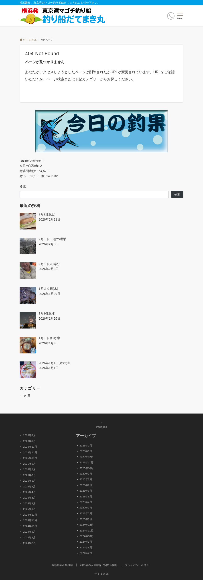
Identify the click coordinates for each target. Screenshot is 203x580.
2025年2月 (29, 503)
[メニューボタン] (180, 16)
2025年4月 (29, 492)
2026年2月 (29, 435)
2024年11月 (30, 520)
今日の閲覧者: (30, 166)
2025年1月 (29, 508)
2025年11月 (30, 452)
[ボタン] (171, 16)
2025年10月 (30, 457)
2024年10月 (30, 526)
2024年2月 (29, 542)
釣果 (27, 395)
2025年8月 (29, 469)
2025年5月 (29, 486)
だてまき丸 (101, 573)
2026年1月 (29, 441)
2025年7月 (29, 475)
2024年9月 (29, 531)
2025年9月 (29, 463)
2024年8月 (29, 537)
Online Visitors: (31, 161)
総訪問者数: (28, 171)
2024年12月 (30, 514)
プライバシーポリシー (138, 565)
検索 (23, 186)
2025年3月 (29, 497)
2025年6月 (29, 480)
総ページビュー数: (33, 176)
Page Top (101, 424)
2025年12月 (30, 446)
